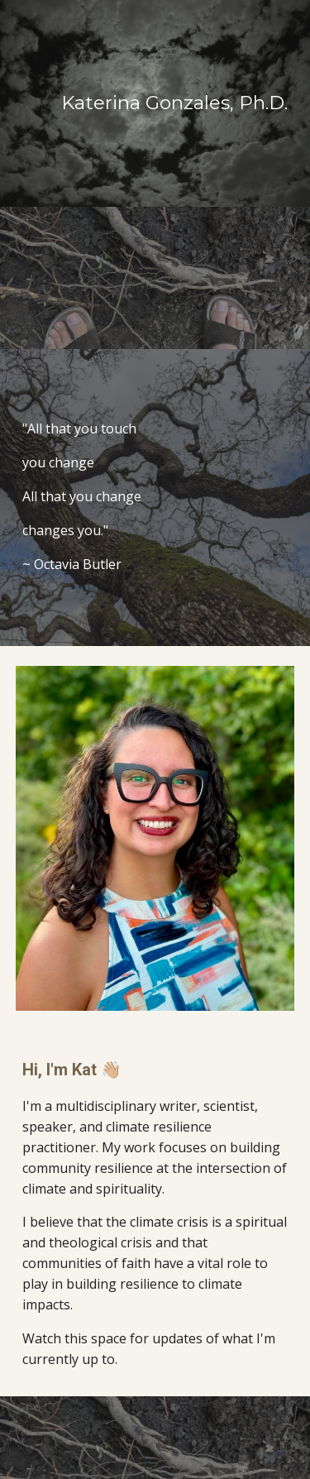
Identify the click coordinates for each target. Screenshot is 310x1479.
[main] (155, 103)
